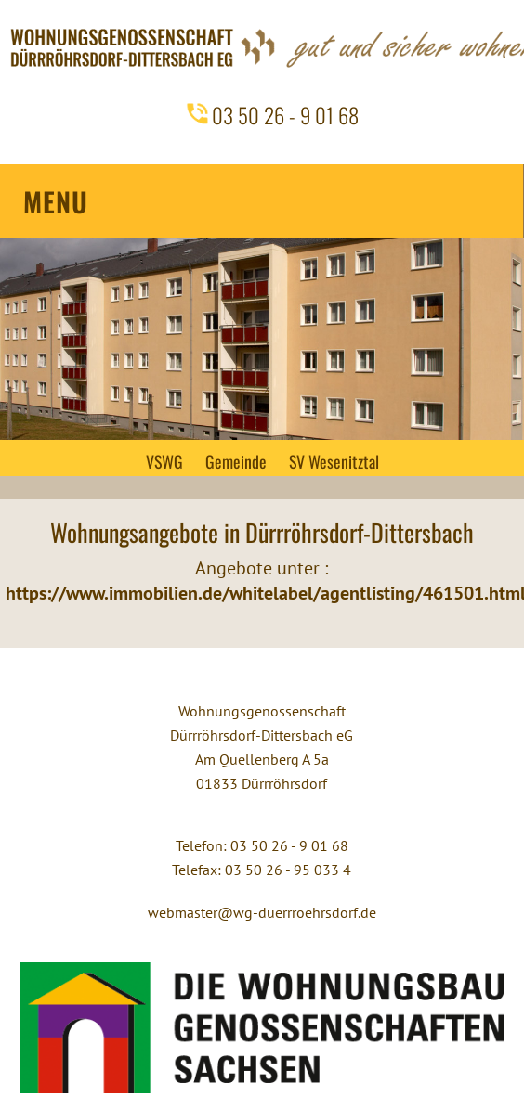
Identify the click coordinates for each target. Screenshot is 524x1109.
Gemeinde (236, 461)
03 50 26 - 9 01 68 (285, 115)
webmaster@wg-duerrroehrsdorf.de (262, 912)
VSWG (164, 461)
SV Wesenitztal (334, 461)
